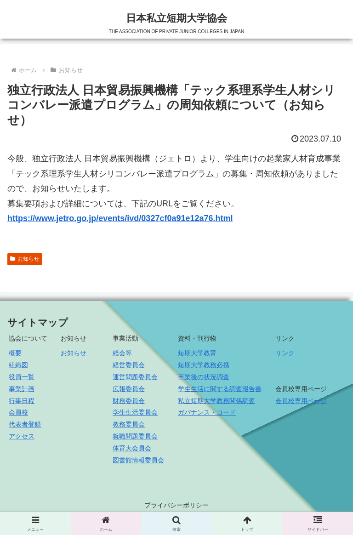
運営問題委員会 (135, 377)
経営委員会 (129, 365)
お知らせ (25, 259)
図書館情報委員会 (138, 460)
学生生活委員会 (135, 412)
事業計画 (21, 389)
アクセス (21, 436)
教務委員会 (129, 424)
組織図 (18, 365)
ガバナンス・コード (207, 412)
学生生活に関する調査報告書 (220, 389)
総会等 (122, 353)
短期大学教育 (197, 353)
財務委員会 (129, 400)
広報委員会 (129, 389)
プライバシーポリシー (176, 505)
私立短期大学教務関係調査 (216, 400)
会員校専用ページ (301, 400)
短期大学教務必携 (203, 365)
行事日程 (21, 400)
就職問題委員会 (135, 436)
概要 (15, 353)
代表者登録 (25, 424)
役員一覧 (21, 377)
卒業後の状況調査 (203, 377)
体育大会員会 (132, 448)
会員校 (18, 412)
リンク (285, 353)
